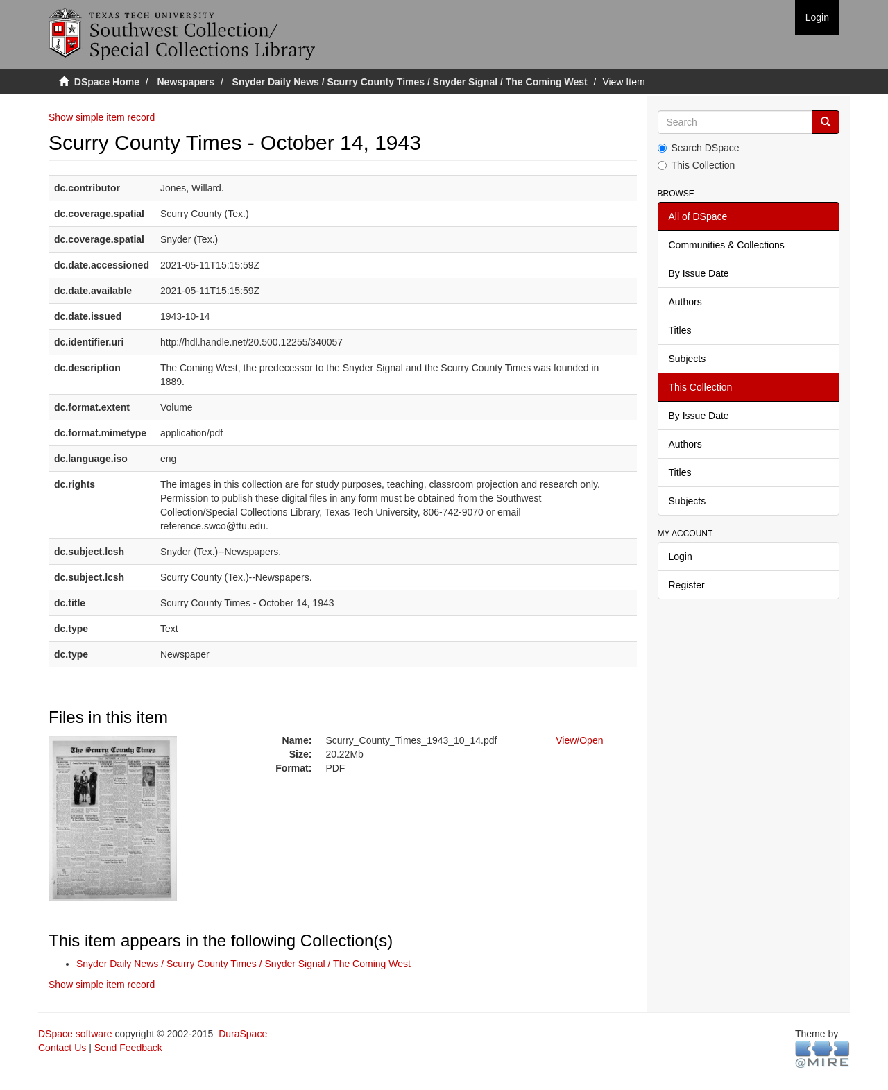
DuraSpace (243, 1033)
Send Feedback (128, 1047)
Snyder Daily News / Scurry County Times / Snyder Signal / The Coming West (410, 81)
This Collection (696, 165)
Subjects (687, 358)
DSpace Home (106, 81)
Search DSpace (699, 147)
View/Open (579, 740)
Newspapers (185, 81)
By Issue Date (699, 273)
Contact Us (62, 1047)
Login (680, 556)
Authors (685, 301)
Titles (680, 330)
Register (687, 584)
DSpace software (75, 1033)
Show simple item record (102, 117)
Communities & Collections (727, 244)
